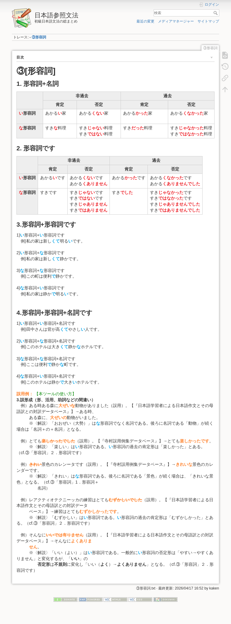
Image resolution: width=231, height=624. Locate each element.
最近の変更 (145, 21)
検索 (216, 13)
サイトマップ (208, 21)
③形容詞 (39, 37)
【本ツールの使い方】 (55, 393)
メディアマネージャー (176, 21)
